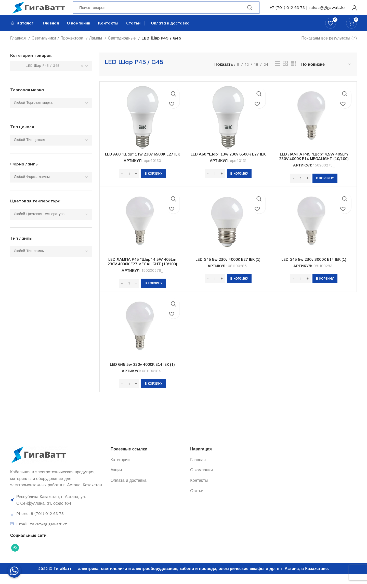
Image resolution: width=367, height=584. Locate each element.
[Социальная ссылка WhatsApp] (15, 557)
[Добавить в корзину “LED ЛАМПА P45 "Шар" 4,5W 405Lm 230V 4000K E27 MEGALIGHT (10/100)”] (153, 292)
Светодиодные (122, 47)
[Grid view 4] (293, 73)
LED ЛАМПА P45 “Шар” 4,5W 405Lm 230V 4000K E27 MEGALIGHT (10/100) (142, 271)
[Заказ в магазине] (326, 74)
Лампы (96, 47)
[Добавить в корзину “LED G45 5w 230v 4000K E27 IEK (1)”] (239, 288)
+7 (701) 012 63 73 (287, 11)
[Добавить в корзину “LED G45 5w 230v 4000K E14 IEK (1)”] (153, 393)
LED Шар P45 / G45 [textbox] (36, 75)
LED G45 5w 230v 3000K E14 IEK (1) (314, 268)
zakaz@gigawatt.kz (327, 11)
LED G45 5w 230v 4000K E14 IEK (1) (142, 374)
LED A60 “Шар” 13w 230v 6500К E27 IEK (228, 166)
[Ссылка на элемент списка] (58, 509)
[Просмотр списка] (277, 73)
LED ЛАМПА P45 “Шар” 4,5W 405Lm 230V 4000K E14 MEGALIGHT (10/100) (314, 166)
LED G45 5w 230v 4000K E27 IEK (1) (228, 268)
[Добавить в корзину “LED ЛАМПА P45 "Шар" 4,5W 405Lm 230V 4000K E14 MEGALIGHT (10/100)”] (324, 187)
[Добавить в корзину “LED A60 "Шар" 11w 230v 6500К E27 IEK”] (153, 187)
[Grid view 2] (285, 73)
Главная (18, 47)
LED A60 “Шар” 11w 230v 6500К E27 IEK (142, 166)
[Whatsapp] (14, 571)
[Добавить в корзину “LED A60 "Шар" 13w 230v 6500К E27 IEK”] (239, 187)
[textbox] (33, 112)
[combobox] (51, 75)
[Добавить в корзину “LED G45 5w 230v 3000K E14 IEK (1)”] (324, 288)
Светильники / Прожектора (58, 47)
